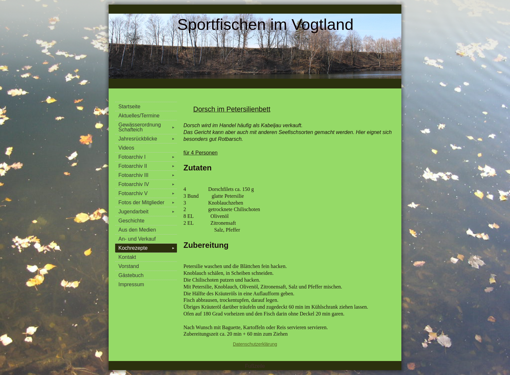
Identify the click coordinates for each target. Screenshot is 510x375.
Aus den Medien (137, 230)
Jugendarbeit (147, 211)
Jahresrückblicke (147, 138)
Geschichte (131, 220)
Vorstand (128, 266)
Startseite (129, 106)
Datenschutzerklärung (255, 344)
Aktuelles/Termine (138, 115)
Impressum (131, 284)
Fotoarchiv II (147, 166)
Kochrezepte (147, 248)
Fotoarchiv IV (147, 184)
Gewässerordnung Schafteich (147, 127)
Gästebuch (130, 275)
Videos (126, 148)
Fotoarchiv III (147, 175)
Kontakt (127, 257)
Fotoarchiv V (147, 193)
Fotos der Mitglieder (147, 202)
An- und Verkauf (137, 239)
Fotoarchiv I (147, 157)
